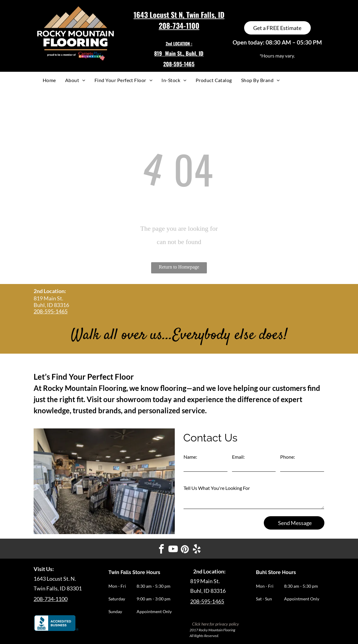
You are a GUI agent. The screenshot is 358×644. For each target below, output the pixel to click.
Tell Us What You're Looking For (217, 488)
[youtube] (173, 550)
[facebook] (161, 550)
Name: (190, 457)
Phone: (287, 457)
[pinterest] (185, 550)
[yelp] (196, 550)
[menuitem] (49, 80)
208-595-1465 (51, 311)
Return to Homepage (179, 266)
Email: (238, 457)
